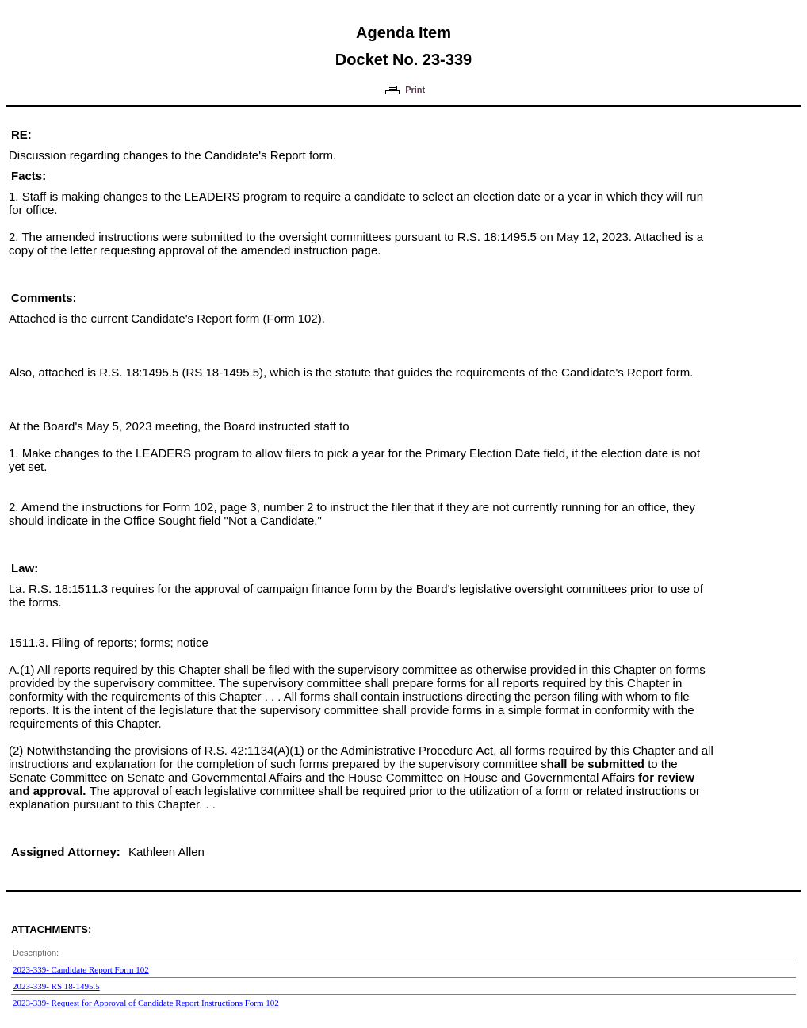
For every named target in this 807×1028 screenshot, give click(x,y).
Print (415, 89)
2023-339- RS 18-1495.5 (56, 986)
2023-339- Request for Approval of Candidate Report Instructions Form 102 (146, 1002)
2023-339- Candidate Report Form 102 (81, 969)
